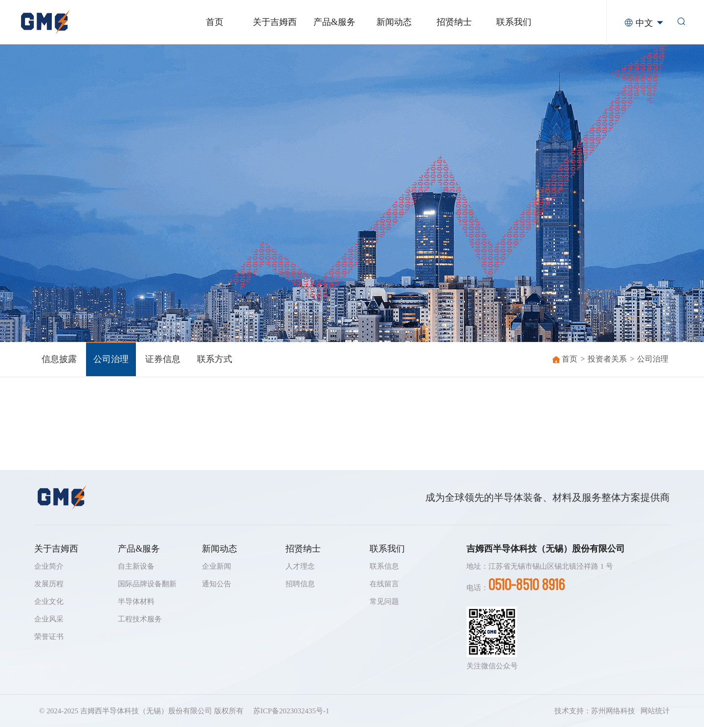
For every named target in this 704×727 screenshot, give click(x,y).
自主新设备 (136, 566)
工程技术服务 (140, 619)
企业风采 (49, 619)
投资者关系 (607, 359)
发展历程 (49, 584)
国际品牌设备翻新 (147, 584)
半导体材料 (136, 601)
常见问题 (384, 601)
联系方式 (214, 359)
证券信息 (162, 359)
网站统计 (655, 711)
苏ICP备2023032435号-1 (291, 711)
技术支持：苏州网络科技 (594, 711)
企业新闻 (216, 566)
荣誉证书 (49, 637)
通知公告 (216, 584)
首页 (569, 359)
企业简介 (49, 566)
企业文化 (49, 601)
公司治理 (111, 359)
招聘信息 (300, 584)
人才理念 (300, 566)
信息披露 (59, 359)
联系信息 (384, 566)
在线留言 (384, 584)
